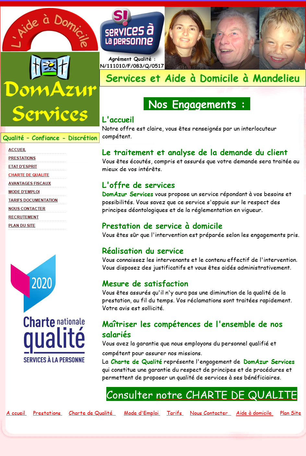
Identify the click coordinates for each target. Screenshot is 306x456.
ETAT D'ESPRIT (22, 166)
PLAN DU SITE (21, 225)
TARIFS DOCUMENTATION (33, 200)
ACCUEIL (17, 149)
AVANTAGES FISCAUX (29, 183)
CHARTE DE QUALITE (28, 174)
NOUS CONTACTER (26, 208)
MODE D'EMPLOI (24, 191)
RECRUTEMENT (23, 217)
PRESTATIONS (22, 158)
